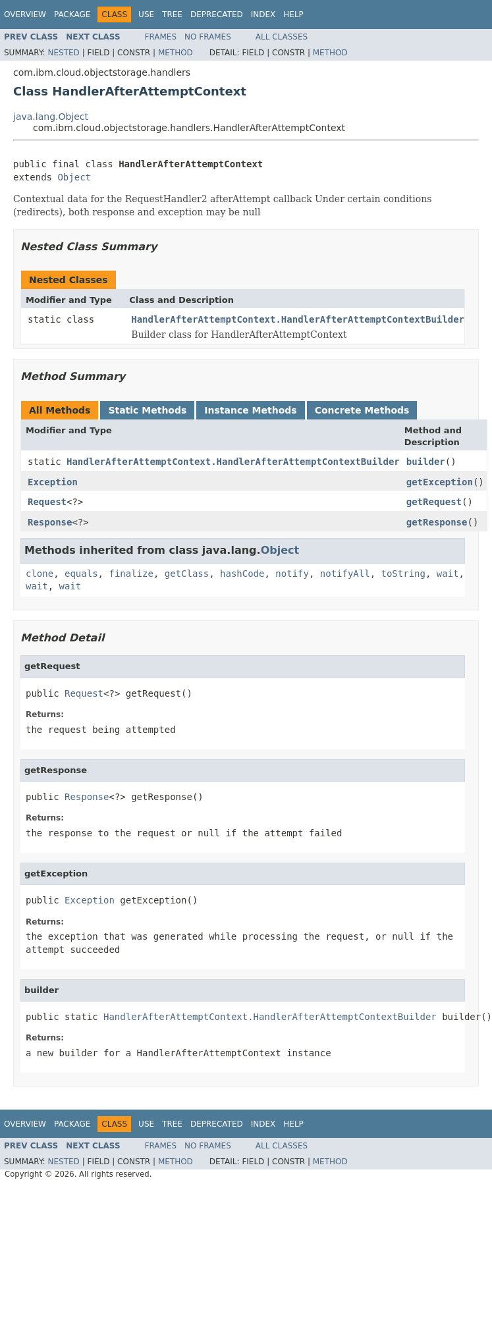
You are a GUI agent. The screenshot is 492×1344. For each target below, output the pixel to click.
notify (292, 573)
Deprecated (216, 14)
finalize (131, 573)
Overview (25, 14)
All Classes (282, 36)
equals (81, 573)
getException (439, 482)
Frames (161, 36)
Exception (53, 482)
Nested (63, 52)
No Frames (207, 36)
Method (175, 52)
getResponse (437, 522)
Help (293, 14)
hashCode (242, 573)
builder (425, 461)
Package (72, 14)
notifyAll (345, 573)
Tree (172, 14)
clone (39, 573)
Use (146, 14)
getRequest (434, 502)
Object (74, 177)
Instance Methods (250, 410)
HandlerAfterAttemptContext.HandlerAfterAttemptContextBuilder (297, 319)
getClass (187, 573)
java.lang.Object (50, 116)
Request (47, 502)
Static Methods (147, 410)
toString (403, 573)
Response (50, 522)
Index (263, 14)
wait (448, 573)
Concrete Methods (362, 410)
